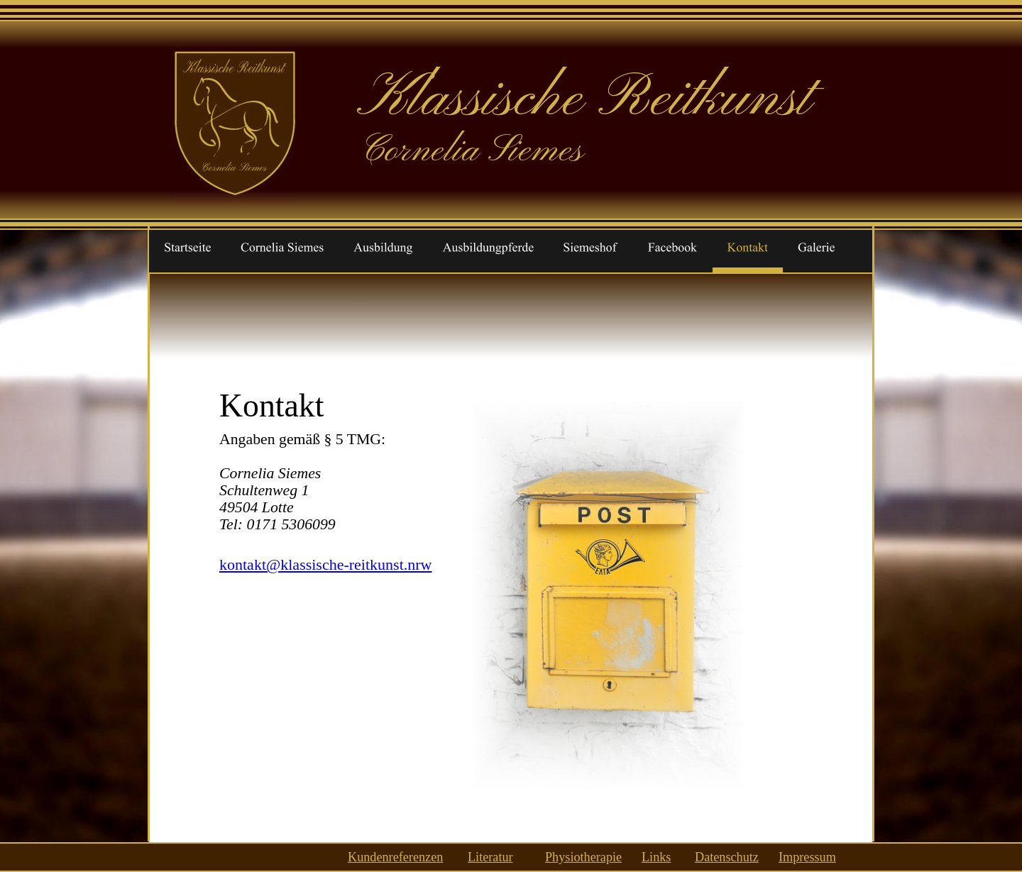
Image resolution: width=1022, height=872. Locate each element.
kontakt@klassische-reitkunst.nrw (325, 564)
